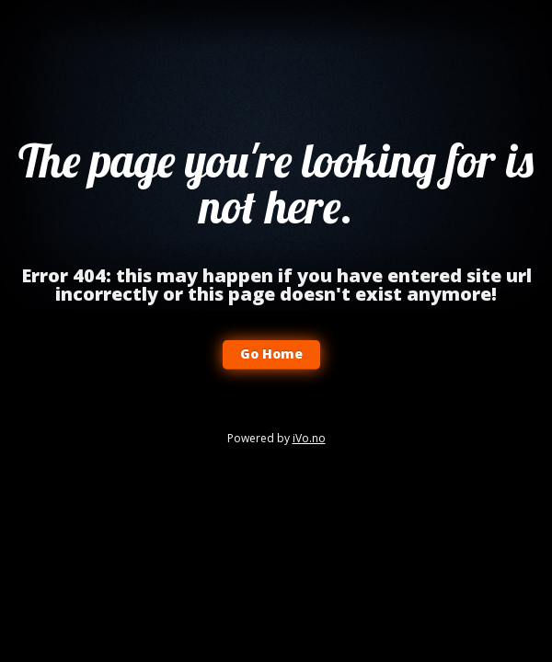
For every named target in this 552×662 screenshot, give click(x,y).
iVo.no (309, 438)
